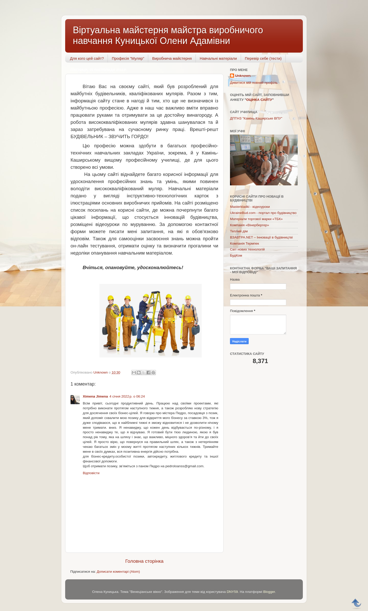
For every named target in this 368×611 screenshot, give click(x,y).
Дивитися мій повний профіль (254, 83)
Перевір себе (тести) (263, 58)
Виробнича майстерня (172, 58)
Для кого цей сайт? (87, 58)
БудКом (236, 255)
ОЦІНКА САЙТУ (259, 100)
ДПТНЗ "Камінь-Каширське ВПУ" (256, 118)
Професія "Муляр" (128, 58)
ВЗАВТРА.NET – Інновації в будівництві (261, 237)
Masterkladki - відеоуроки (250, 207)
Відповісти (91, 473)
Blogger (269, 592)
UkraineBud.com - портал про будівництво (263, 213)
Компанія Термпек (244, 243)
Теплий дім (239, 231)
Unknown (243, 76)
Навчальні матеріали (218, 58)
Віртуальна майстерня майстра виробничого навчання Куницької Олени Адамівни (168, 35)
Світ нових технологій (247, 249)
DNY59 (232, 592)
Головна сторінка (144, 561)
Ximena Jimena (95, 396)
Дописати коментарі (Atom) (118, 571)
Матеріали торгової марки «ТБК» (256, 219)
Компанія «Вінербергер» (249, 225)
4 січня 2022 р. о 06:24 (127, 396)
